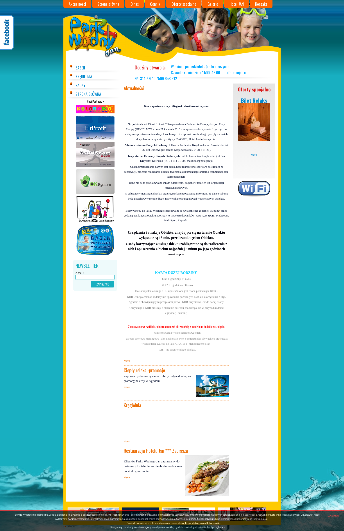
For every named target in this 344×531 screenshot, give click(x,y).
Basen (80, 68)
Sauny (80, 85)
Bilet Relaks (254, 100)
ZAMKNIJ (333, 515)
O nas (135, 4)
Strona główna (108, 4)
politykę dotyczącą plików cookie (201, 523)
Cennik (155, 4)
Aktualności (77, 4)
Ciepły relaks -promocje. (145, 370)
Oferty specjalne (184, 4)
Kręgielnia (83, 76)
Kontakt (261, 4)
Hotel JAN (236, 4)
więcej (254, 154)
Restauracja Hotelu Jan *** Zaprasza (156, 450)
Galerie (213, 4)
